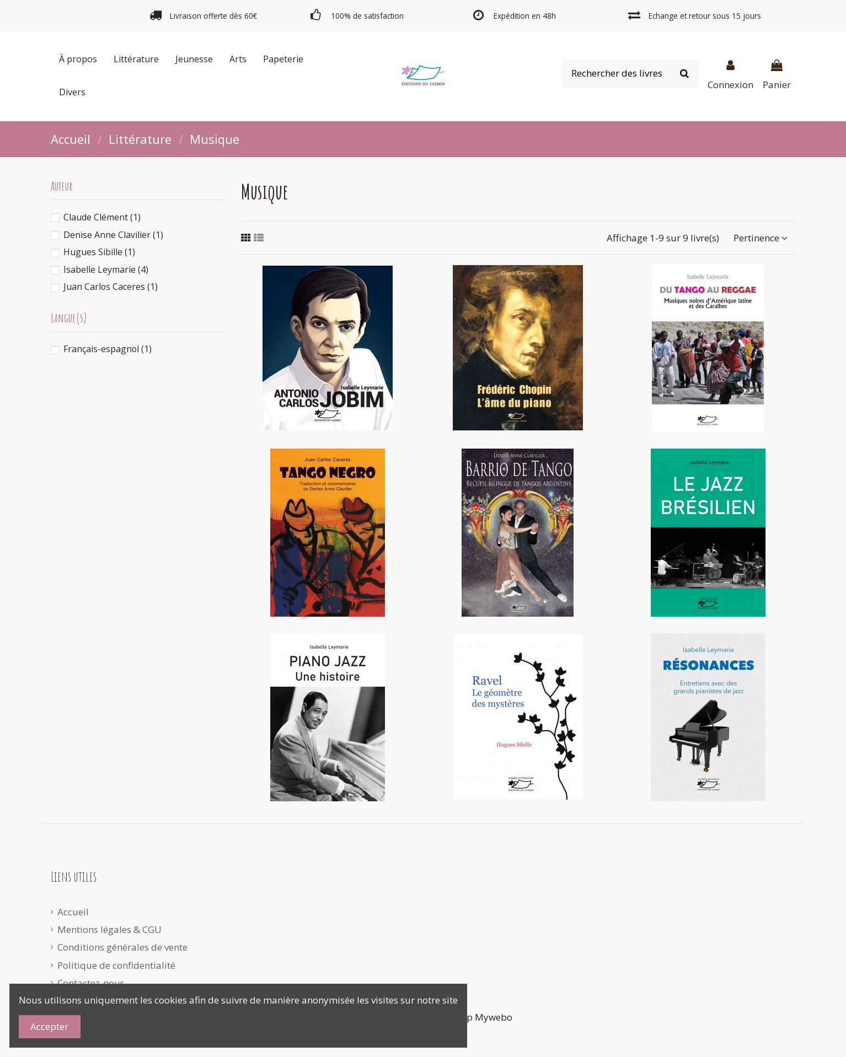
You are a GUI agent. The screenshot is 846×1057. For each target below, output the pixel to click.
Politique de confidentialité (116, 965)
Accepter (49, 1026)
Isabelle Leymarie (105, 269)
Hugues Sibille (99, 252)
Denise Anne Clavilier (113, 235)
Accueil (73, 911)
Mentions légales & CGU (109, 929)
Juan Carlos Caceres (110, 287)
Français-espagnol (107, 349)
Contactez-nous (91, 983)
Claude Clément (102, 217)
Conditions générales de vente (122, 947)
